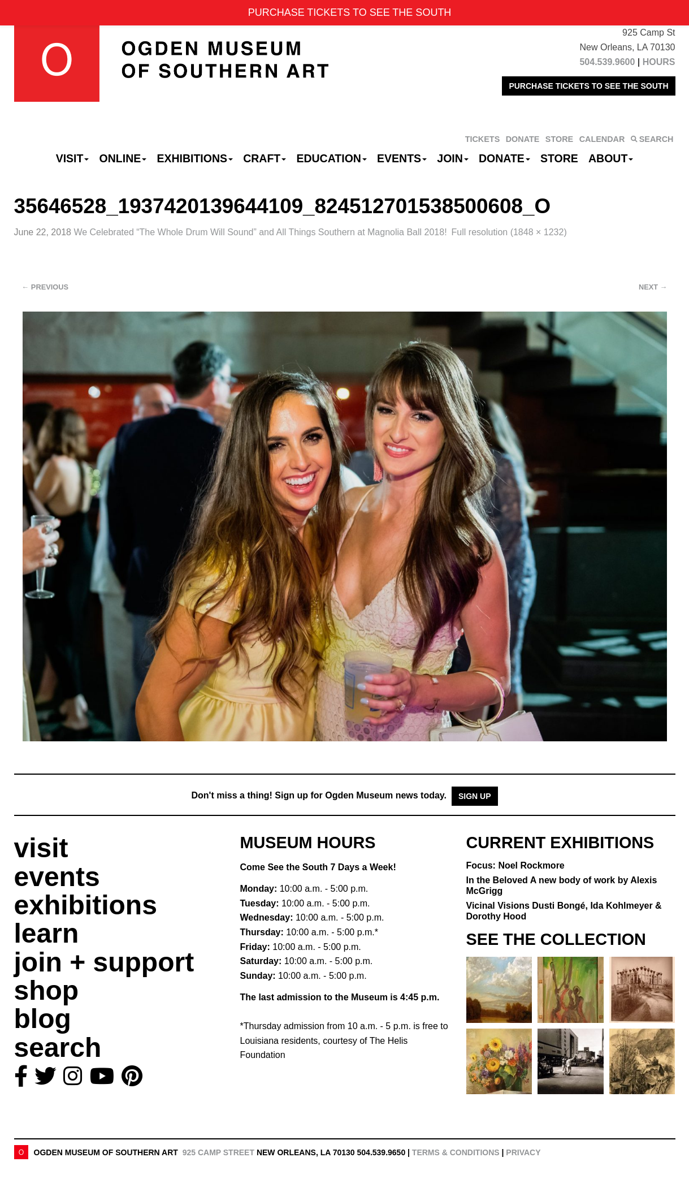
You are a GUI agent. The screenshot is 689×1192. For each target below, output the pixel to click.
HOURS (659, 62)
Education (331, 158)
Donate (504, 158)
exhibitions (85, 905)
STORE (559, 139)
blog (42, 1019)
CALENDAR (602, 139)
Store (559, 158)
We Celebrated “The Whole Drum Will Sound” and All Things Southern (260, 232)
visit (41, 848)
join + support (104, 962)
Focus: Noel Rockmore (515, 865)
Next (653, 287)
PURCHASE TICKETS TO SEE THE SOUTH (588, 85)
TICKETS (482, 139)
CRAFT (264, 158)
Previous (45, 287)
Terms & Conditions (456, 1152)
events (57, 877)
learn (46, 933)
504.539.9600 (607, 62)
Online (123, 158)
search (58, 1048)
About (610, 158)
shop (46, 990)
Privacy (523, 1152)
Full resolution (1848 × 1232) (509, 232)
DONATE (523, 139)
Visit (72, 158)
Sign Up (474, 796)
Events (402, 158)
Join (453, 158)
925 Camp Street (218, 1152)
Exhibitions (195, 158)
